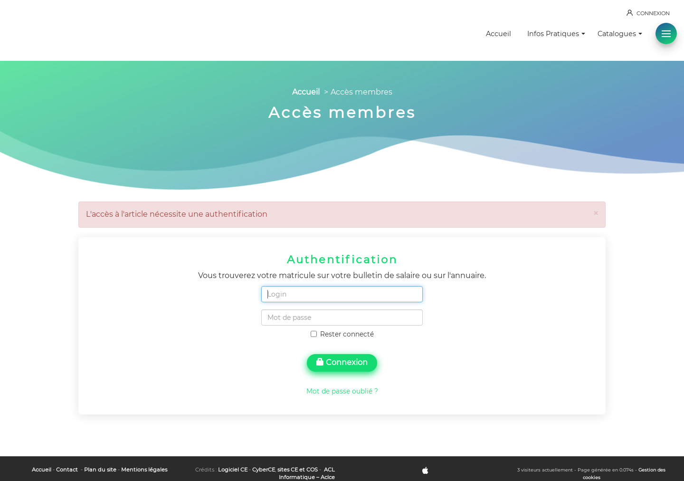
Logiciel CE (232, 469)
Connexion (342, 362)
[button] (666, 33)
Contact (67, 469)
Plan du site (100, 469)
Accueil (498, 33)
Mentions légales (144, 469)
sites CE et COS (297, 469)
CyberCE (263, 469)
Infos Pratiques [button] (556, 33)
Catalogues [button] (620, 33)
